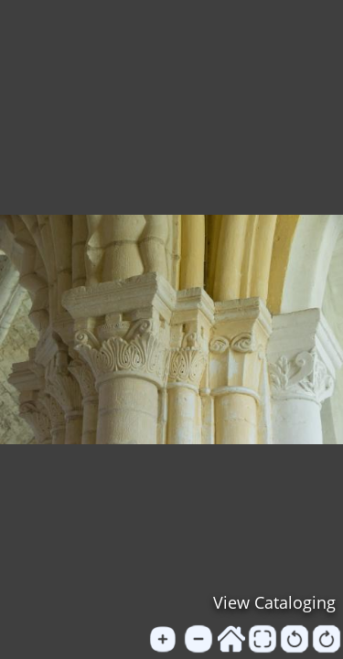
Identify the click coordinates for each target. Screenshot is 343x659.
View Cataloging (274, 602)
